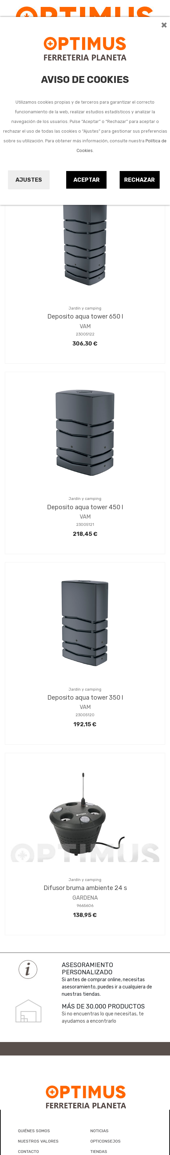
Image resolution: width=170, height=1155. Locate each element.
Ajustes (29, 180)
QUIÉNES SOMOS (34, 1130)
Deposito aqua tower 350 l (85, 697)
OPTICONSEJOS (105, 1141)
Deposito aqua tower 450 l (85, 507)
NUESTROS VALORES (38, 1141)
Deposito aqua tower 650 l (85, 316)
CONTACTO (28, 1151)
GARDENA (85, 897)
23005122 (85, 334)
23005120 (85, 715)
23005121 (85, 524)
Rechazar (139, 180)
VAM (85, 326)
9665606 (85, 905)
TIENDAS (98, 1151)
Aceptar (86, 180)
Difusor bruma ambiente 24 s (85, 888)
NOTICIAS (99, 1130)
